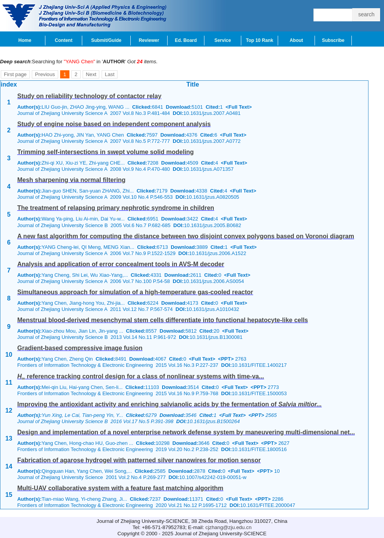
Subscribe (333, 40)
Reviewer (149, 40)
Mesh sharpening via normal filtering (71, 180)
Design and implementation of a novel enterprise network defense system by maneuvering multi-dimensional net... (186, 432)
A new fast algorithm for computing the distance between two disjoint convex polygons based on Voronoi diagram (185, 236)
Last (109, 74)
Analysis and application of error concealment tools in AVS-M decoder (120, 264)
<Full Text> (238, 107)
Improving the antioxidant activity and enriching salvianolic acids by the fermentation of (169, 404)
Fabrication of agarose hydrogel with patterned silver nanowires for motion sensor (139, 460)
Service (222, 40)
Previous (45, 74)
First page (15, 74)
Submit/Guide (106, 40)
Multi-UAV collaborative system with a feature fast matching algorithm (120, 488)
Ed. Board (186, 40)
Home (24, 40)
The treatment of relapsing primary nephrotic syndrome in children (115, 208)
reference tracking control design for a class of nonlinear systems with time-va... (140, 376)
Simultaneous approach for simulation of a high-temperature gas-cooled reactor (135, 292)
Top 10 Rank (259, 40)
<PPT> (226, 359)
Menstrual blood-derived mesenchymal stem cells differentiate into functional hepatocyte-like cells (162, 320)
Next (91, 74)
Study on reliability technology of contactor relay (89, 96)
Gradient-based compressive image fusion (79, 348)
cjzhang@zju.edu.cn (229, 527)
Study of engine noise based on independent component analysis (114, 124)
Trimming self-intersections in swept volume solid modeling (105, 152)
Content (63, 40)
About (296, 40)
